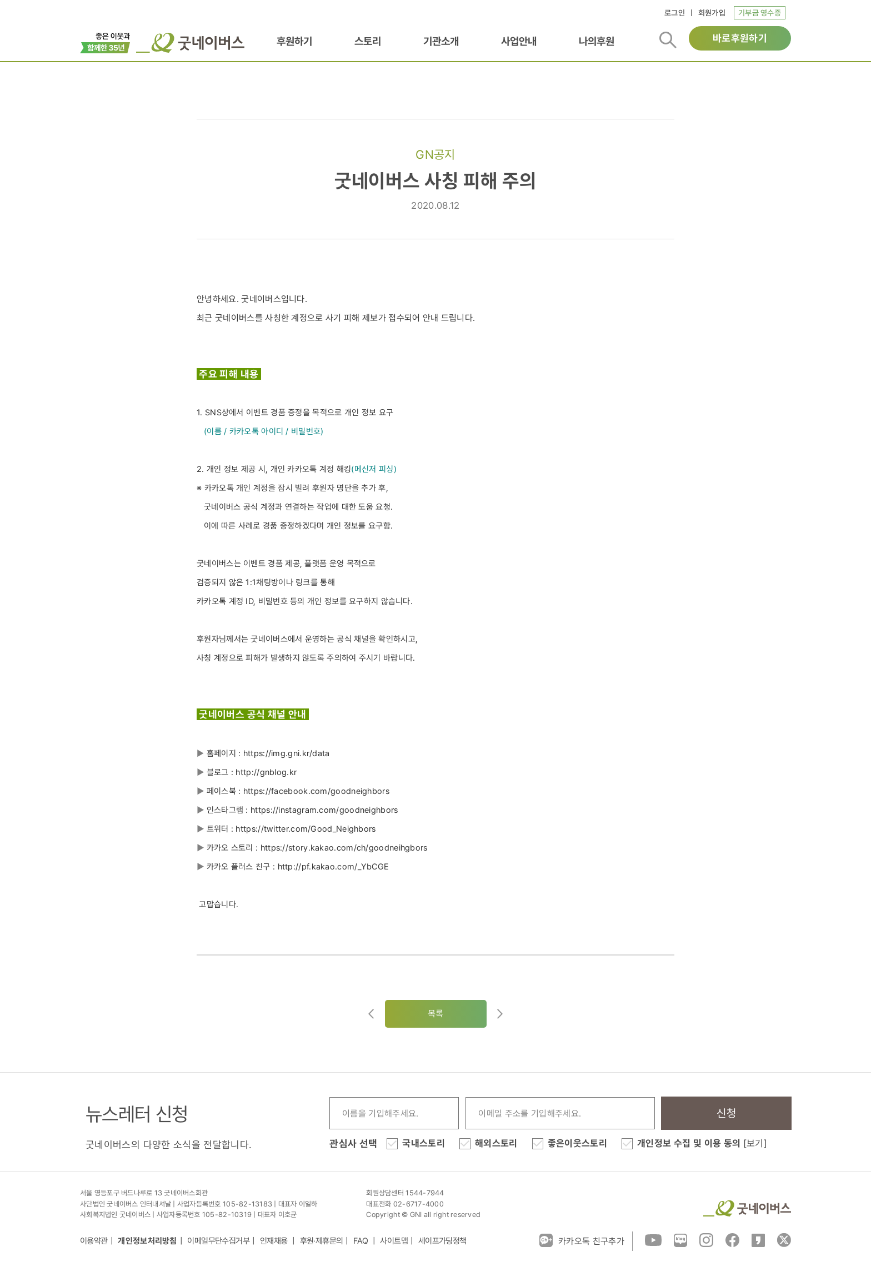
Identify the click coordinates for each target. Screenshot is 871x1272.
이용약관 (94, 1241)
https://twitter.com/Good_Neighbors (306, 829)
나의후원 (596, 41)
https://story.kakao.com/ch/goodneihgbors (344, 848)
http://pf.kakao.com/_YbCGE (335, 867)
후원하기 (294, 41)
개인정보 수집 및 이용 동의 (702, 1143)
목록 (436, 1013)
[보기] (755, 1143)
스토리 (367, 41)
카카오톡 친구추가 (581, 1240)
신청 (726, 1113)
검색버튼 (668, 40)
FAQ (361, 1241)
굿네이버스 (747, 1208)
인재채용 (274, 1241)
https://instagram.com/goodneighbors (324, 810)
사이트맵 (394, 1241)
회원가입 (711, 12)
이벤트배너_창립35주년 (105, 41)
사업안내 (519, 41)
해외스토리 (496, 1143)
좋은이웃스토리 (577, 1143)
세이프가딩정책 (442, 1241)
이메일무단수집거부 (218, 1241)
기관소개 (441, 41)
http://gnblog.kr (266, 772)
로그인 (674, 12)
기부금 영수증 (759, 12)
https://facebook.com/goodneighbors (316, 791)
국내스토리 (423, 1143)
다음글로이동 (499, 1014)
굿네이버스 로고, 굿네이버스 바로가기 (190, 43)
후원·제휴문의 (321, 1241)
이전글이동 (371, 1014)
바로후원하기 (740, 38)
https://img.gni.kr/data (286, 753)
